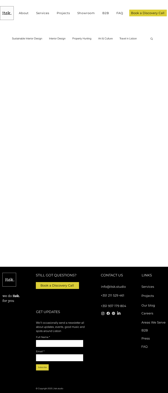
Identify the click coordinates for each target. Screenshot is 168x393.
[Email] (58, 357)
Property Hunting (81, 38)
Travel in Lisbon (128, 38)
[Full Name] (58, 343)
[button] (148, 13)
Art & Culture (105, 38)
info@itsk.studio (113, 287)
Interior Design (57, 38)
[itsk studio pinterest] (113, 313)
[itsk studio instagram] (103, 313)
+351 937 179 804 (113, 306)
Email (40, 351)
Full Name (43, 337)
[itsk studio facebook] (108, 313)
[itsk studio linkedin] (119, 313)
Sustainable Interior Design (27, 38)
